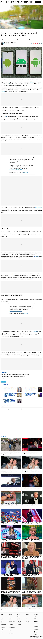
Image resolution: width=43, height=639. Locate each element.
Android (31, 82)
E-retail (10, 616)
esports (10, 629)
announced (3, 91)
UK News (2, 618)
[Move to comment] (41, 43)
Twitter (6, 116)
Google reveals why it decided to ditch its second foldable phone (13, 376)
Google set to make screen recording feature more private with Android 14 (15, 374)
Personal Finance (3, 624)
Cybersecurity (11, 624)
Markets (2, 619)
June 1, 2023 (25, 172)
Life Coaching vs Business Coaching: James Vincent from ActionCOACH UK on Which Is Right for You (9, 401)
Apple (9, 83)
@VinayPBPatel (13, 42)
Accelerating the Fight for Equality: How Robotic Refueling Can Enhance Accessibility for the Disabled (10, 395)
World (1, 616)
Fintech (10, 632)
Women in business (12, 627)
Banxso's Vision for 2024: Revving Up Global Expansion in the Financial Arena (31, 394)
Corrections (19, 624)
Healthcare (10, 619)
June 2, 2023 (25, 313)
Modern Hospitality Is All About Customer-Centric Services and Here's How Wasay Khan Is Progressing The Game (30, 389)
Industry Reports (11, 633)
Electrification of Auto (12, 621)
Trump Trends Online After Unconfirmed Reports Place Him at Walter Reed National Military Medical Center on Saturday (31, 505)
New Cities (10, 630)
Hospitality (10, 618)
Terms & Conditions (20, 619)
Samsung (12, 273)
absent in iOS (30, 278)
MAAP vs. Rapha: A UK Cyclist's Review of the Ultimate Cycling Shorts (9, 388)
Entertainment (3, 627)
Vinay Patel (7, 42)
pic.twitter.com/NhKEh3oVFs (15, 311)
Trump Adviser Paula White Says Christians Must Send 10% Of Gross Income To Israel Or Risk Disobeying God (31, 557)
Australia (27, 616)
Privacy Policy (19, 621)
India (26, 618)
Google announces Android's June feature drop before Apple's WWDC (14, 378)
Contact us (18, 618)
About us (18, 616)
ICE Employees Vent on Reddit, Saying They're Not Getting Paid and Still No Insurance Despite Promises (10, 453)
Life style (2, 629)
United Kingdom (28, 621)
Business (2, 621)
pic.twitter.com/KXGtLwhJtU (15, 169)
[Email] (39, 43)
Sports (2, 630)
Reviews (2, 632)
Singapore (27, 619)
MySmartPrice (36, 256)
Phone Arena (35, 331)
